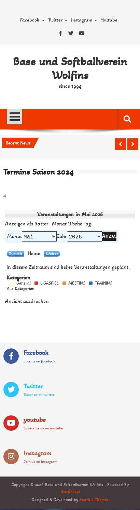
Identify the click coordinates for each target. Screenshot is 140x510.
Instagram (81, 20)
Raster (26, 223)
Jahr (62, 237)
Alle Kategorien (20, 290)
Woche (75, 223)
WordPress (70, 493)
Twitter (55, 20)
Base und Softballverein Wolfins (70, 68)
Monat (14, 237)
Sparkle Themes (94, 501)
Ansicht (27, 302)
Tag (87, 223)
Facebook (30, 20)
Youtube (109, 20)
